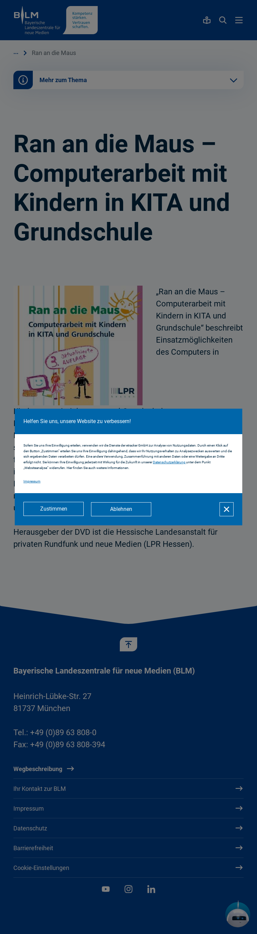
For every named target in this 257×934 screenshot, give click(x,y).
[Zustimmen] (53, 509)
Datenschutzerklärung (169, 462)
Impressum (31, 481)
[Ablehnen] (122, 509)
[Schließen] (227, 509)
